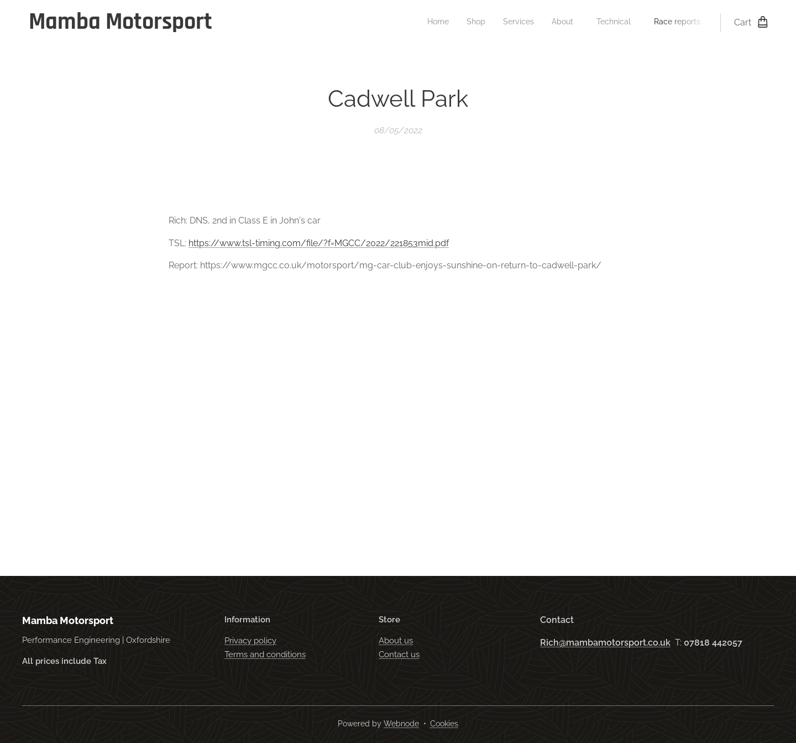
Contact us (399, 654)
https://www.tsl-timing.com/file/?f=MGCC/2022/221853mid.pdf (318, 243)
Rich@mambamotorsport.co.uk (605, 642)
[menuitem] (604, 23)
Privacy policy (250, 641)
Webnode (401, 723)
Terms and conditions (265, 654)
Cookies (444, 723)
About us (396, 641)
